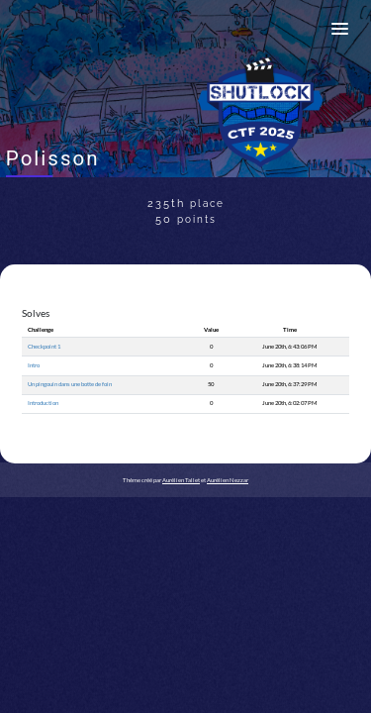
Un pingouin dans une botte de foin (70, 383)
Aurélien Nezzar (227, 479)
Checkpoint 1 (44, 346)
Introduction (43, 402)
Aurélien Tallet (181, 479)
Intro (34, 364)
